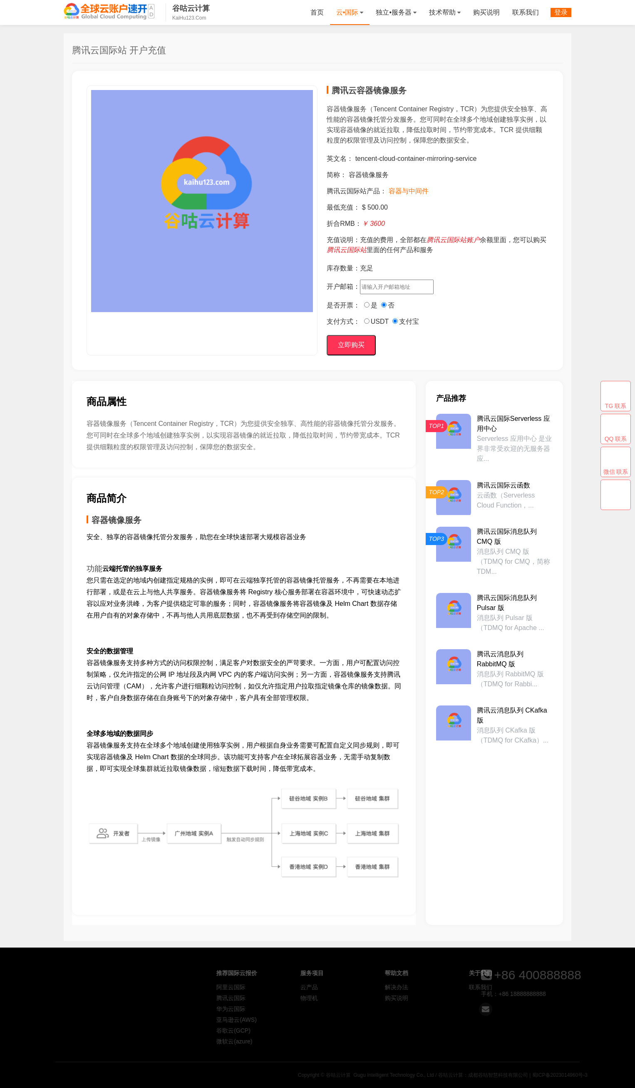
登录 (561, 12)
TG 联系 (615, 406)
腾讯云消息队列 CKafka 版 (512, 715)
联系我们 (525, 12)
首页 (317, 12)
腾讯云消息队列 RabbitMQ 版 (500, 659)
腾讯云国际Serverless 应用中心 (513, 423)
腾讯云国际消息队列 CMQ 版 (507, 536)
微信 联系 (615, 471)
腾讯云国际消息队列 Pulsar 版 (507, 602)
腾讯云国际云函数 (503, 485)
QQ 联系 (616, 438)
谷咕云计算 (109, 11)
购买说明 (486, 12)
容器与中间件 (409, 191)
